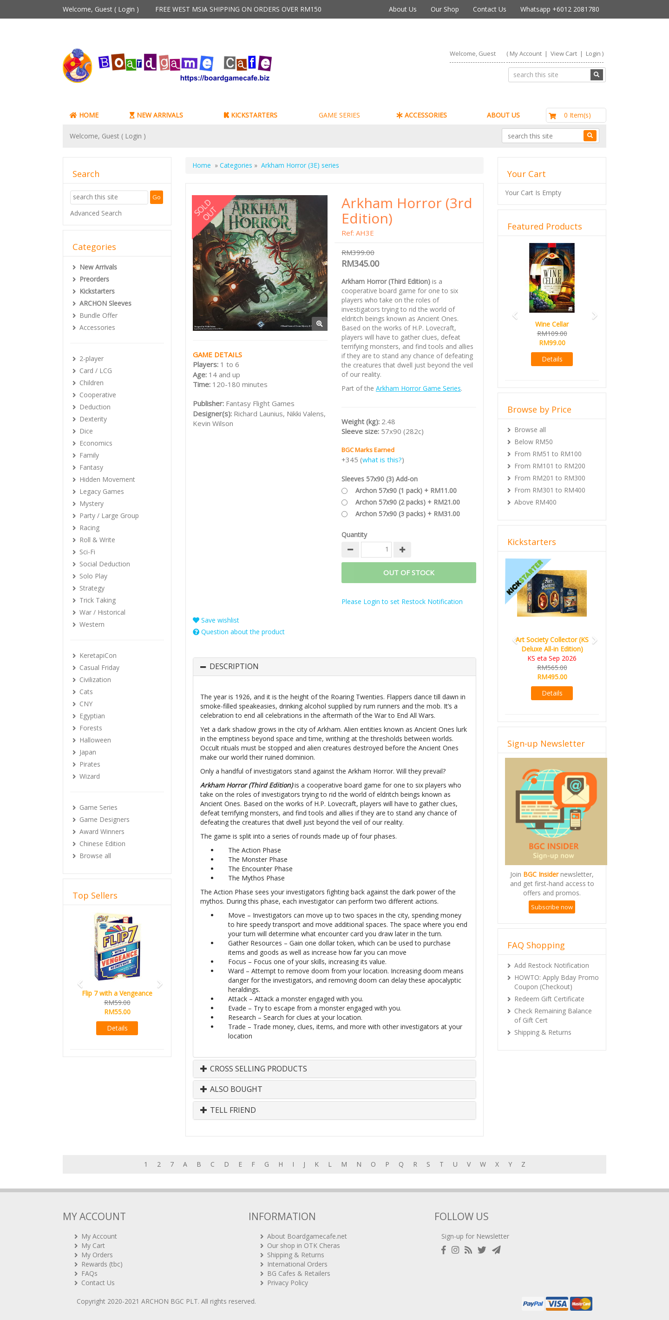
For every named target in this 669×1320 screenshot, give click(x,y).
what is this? (382, 459)
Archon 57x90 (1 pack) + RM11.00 (406, 490)
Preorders (94, 279)
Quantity (354, 534)
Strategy (92, 588)
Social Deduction (104, 563)
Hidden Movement (107, 479)
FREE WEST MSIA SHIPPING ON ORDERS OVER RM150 (238, 9)
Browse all (95, 855)
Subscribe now (552, 907)
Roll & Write (97, 539)
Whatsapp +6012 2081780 (559, 9)
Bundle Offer (98, 315)
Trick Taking (97, 600)
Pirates (89, 764)
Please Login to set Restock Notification (402, 601)
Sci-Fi (87, 551)
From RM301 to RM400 (549, 490)
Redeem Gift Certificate (549, 998)
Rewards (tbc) (102, 1264)
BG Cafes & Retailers (298, 1273)
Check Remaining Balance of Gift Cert (553, 1015)
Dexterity (93, 418)
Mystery (91, 503)
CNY (85, 703)
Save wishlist (216, 620)
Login (126, 9)
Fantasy (91, 467)
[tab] (334, 667)
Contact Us (489, 9)
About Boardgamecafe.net (307, 1236)
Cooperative (97, 394)
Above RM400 (535, 502)
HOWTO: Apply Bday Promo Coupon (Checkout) (556, 982)
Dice (86, 431)
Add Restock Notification (551, 965)
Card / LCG (95, 370)
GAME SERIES (339, 115)
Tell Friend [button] (228, 1110)
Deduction (95, 406)
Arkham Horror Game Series (418, 388)
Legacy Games (101, 491)
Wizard (89, 776)
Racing (89, 527)
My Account (526, 53)
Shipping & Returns (542, 1032)
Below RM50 (533, 441)
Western (92, 624)
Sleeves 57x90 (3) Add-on (379, 478)
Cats (86, 691)
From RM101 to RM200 (549, 465)
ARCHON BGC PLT (169, 1301)
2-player (91, 358)
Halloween (95, 740)
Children (91, 382)
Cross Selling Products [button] (253, 1069)
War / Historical (102, 612)
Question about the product (239, 631)
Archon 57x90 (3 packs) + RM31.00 (407, 513)
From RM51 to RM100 (548, 453)
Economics (95, 443)
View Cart (564, 53)
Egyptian (92, 715)
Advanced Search (96, 213)
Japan (87, 752)
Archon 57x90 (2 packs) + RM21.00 (407, 502)
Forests (90, 727)
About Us (403, 9)
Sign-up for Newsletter (475, 1236)
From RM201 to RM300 (549, 477)
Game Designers (104, 819)
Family (89, 455)
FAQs (89, 1273)
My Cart (93, 1245)
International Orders (297, 1264)
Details (117, 1028)
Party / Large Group (109, 515)
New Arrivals (98, 267)
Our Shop (445, 9)
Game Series (98, 807)
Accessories (97, 327)
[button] (77, 980)
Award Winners (102, 831)
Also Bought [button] (231, 1089)
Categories (236, 165)
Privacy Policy (287, 1282)
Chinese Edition (102, 843)
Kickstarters (97, 291)
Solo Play (93, 575)
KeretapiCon (98, 655)
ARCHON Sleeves (105, 303)
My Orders (97, 1254)
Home (201, 165)
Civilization (95, 679)
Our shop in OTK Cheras (303, 1245)
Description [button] (234, 667)
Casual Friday (99, 667)
